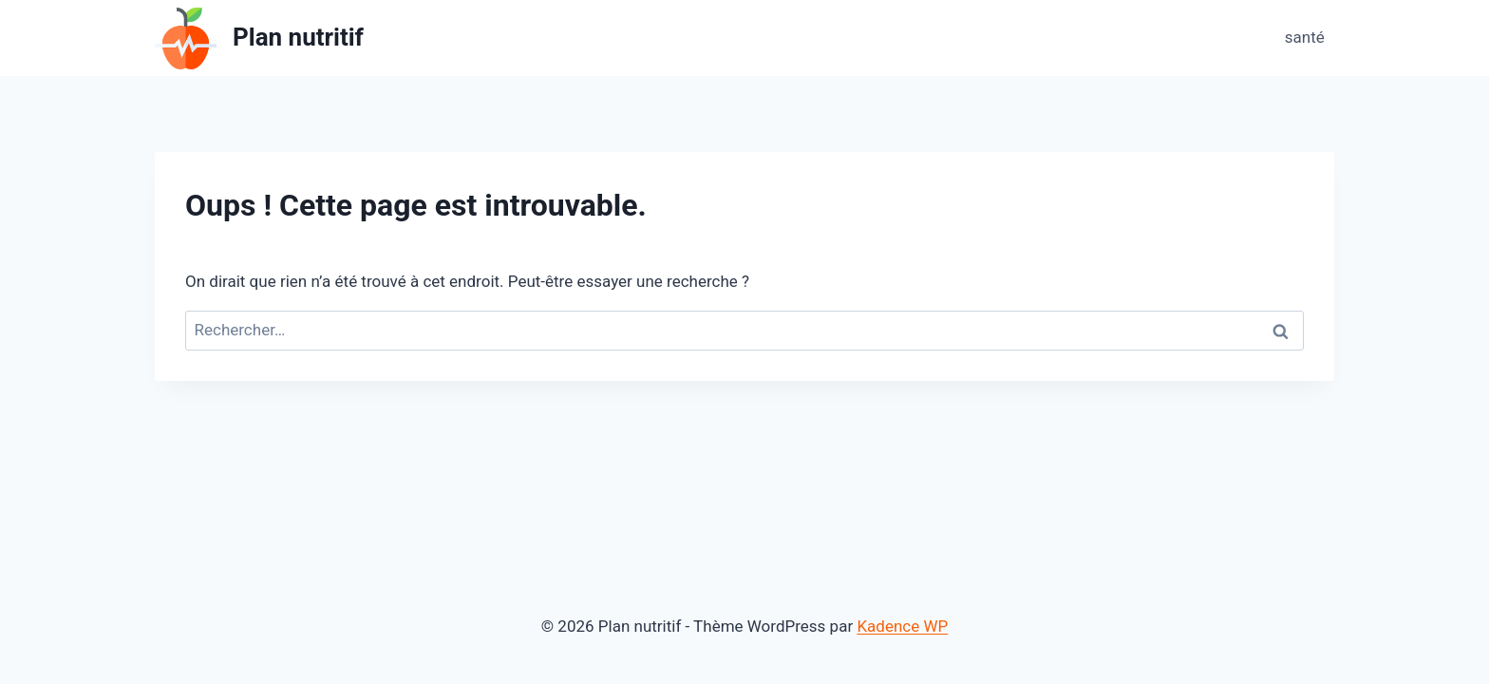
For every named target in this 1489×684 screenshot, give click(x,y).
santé (1305, 37)
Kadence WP (902, 626)
